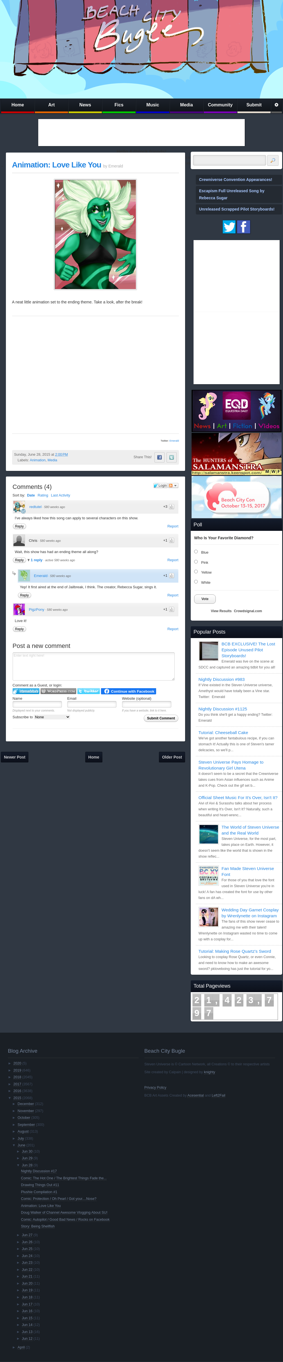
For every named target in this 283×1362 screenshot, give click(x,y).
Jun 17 (27, 1304)
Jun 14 (27, 1325)
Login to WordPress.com (58, 691)
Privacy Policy (155, 1088)
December (26, 1104)
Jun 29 (27, 1158)
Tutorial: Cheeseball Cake (223, 732)
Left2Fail (218, 1095)
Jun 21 (27, 1276)
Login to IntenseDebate (26, 691)
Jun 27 (27, 1235)
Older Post (172, 757)
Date (31, 495)
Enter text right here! (94, 666)
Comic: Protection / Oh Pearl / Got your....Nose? (58, 1199)
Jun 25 (27, 1249)
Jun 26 (27, 1242)
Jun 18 (27, 1297)
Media (186, 104)
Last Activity (60, 495)
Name (18, 698)
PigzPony (36, 609)
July (21, 1138)
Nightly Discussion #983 (222, 679)
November (26, 1111)
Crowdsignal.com (248, 611)
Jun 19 (27, 1290)
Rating (43, 495)
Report (172, 526)
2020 (17, 1063)
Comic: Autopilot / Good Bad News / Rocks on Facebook (65, 1220)
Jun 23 (27, 1263)
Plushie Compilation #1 (39, 1192)
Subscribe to (41, 717)
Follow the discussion (173, 485)
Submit (254, 104)
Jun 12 (27, 1339)
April (21, 1347)
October (24, 1118)
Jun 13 (27, 1332)
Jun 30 (27, 1151)
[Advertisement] (141, 132)
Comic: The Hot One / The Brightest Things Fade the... (64, 1178)
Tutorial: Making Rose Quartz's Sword (235, 951)
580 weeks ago (54, 507)
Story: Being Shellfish (38, 1226)
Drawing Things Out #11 (40, 1185)
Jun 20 (27, 1283)
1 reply (37, 560)
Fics (118, 104)
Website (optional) (137, 698)
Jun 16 (27, 1311)
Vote (204, 599)
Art (51, 104)
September (26, 1125)
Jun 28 (27, 1165)
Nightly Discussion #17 (39, 1171)
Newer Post (14, 757)
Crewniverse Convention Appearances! (235, 179)
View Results (221, 611)
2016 (17, 1091)
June (21, 1145)
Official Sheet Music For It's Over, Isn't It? (238, 797)
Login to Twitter (88, 691)
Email (72, 698)
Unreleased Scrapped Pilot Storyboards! (237, 209)
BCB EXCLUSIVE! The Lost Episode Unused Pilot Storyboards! (248, 649)
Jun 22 (27, 1270)
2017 (17, 1084)
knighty (209, 1072)
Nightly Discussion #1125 (223, 708)
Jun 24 (27, 1256)
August (23, 1131)
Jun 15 (27, 1318)
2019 (17, 1070)
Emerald (174, 440)
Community (220, 104)
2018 (17, 1077)
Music (152, 104)
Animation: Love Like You (56, 164)
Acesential (195, 1095)
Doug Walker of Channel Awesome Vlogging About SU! (64, 1213)
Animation (38, 460)
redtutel (36, 507)
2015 (17, 1098)
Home (18, 104)
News (85, 104)
